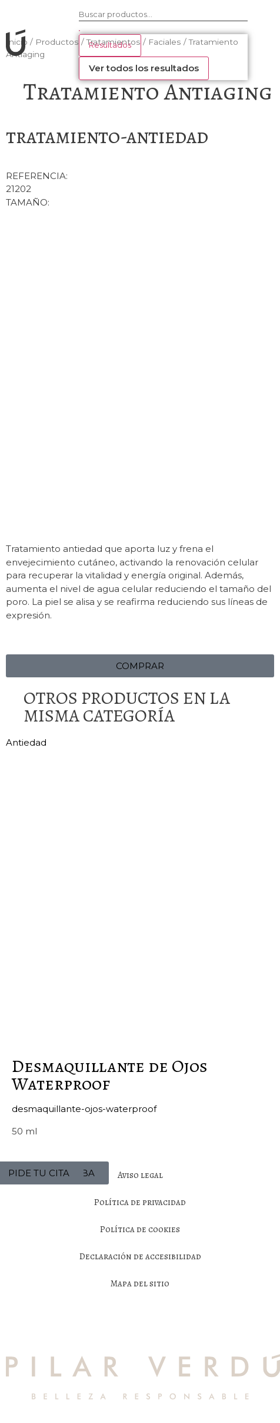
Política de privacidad (140, 1202)
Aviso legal (140, 1175)
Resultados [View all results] (110, 44)
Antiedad (26, 742)
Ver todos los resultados (144, 68)
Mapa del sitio (140, 1283)
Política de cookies (140, 1229)
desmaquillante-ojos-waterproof (84, 1108)
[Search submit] (79, 30)
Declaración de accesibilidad (140, 1256)
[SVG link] (13, 44)
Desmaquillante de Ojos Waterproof (110, 1075)
